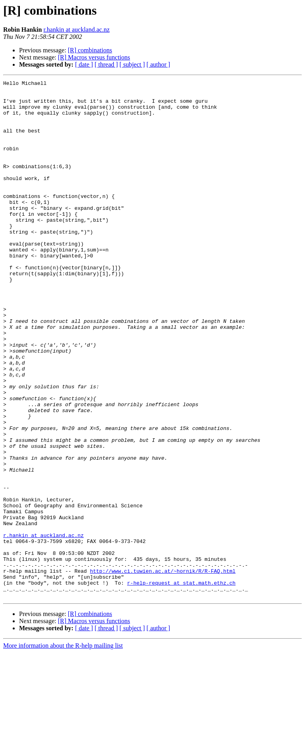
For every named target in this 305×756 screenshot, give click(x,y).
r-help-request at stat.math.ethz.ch (181, 683)
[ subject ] (132, 64)
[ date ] (84, 64)
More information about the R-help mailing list (63, 749)
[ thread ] (106, 64)
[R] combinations (90, 50)
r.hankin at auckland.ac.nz (76, 29)
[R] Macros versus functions (94, 57)
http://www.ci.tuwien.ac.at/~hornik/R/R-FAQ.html (163, 669)
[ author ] (158, 64)
